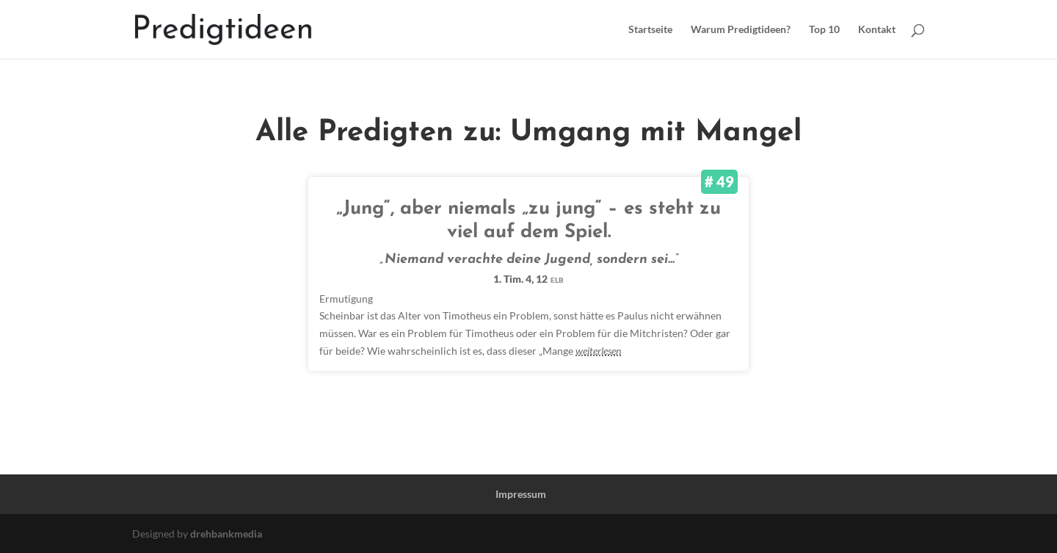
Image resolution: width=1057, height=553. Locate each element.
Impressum (520, 494)
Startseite (650, 29)
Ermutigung (346, 298)
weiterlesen (598, 350)
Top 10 (824, 29)
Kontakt (877, 29)
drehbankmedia (226, 533)
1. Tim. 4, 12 (528, 278)
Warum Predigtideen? (741, 29)
